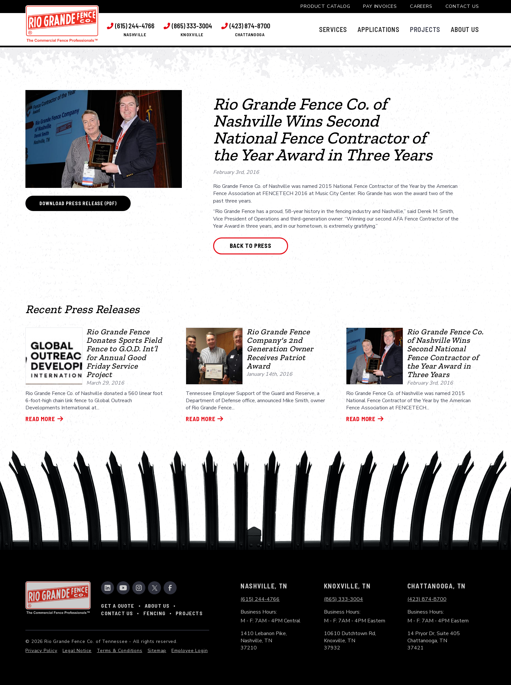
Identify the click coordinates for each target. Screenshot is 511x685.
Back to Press (250, 245)
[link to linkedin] (107, 587)
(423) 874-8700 (426, 599)
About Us (157, 605)
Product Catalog (325, 6)
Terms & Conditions (119, 650)
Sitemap (157, 650)
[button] (333, 29)
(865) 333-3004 (343, 599)
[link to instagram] (138, 587)
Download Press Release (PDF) (77, 203)
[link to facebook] (170, 587)
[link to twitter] (154, 587)
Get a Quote (117, 605)
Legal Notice (77, 650)
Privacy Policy (41, 650)
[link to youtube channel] (123, 587)
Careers (421, 6)
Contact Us (462, 6)
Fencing (154, 613)
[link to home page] (62, 23)
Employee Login (189, 650)
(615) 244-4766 (260, 599)
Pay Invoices (380, 6)
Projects (189, 613)
